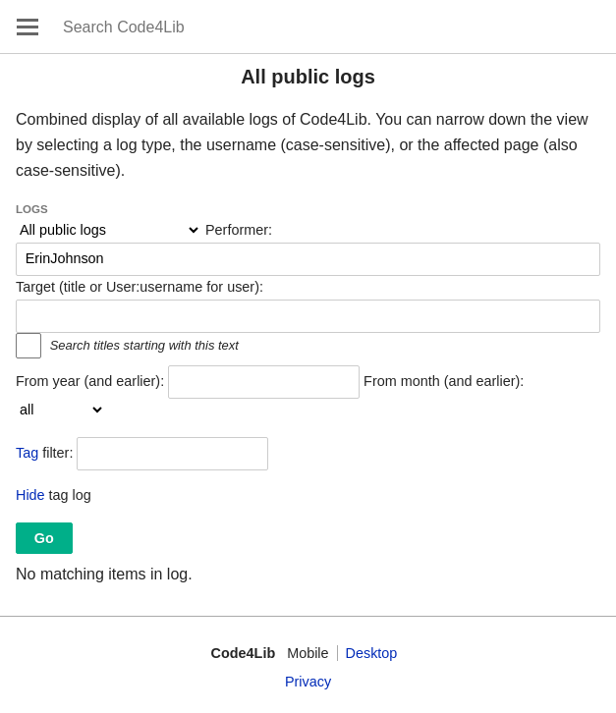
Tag (27, 453)
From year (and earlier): (90, 381)
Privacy (308, 681)
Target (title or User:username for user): (139, 287)
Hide (30, 495)
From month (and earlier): (444, 381)
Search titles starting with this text (144, 345)
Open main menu (27, 26)
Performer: (238, 230)
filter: (44, 453)
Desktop (372, 653)
